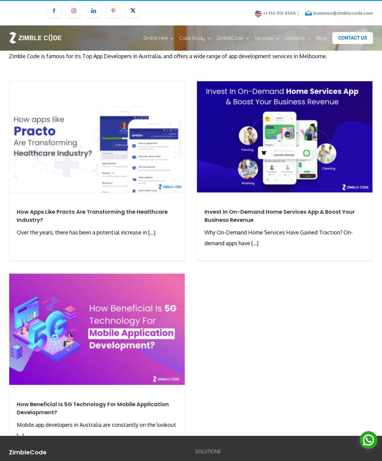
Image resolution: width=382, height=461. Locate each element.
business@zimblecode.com (343, 13)
